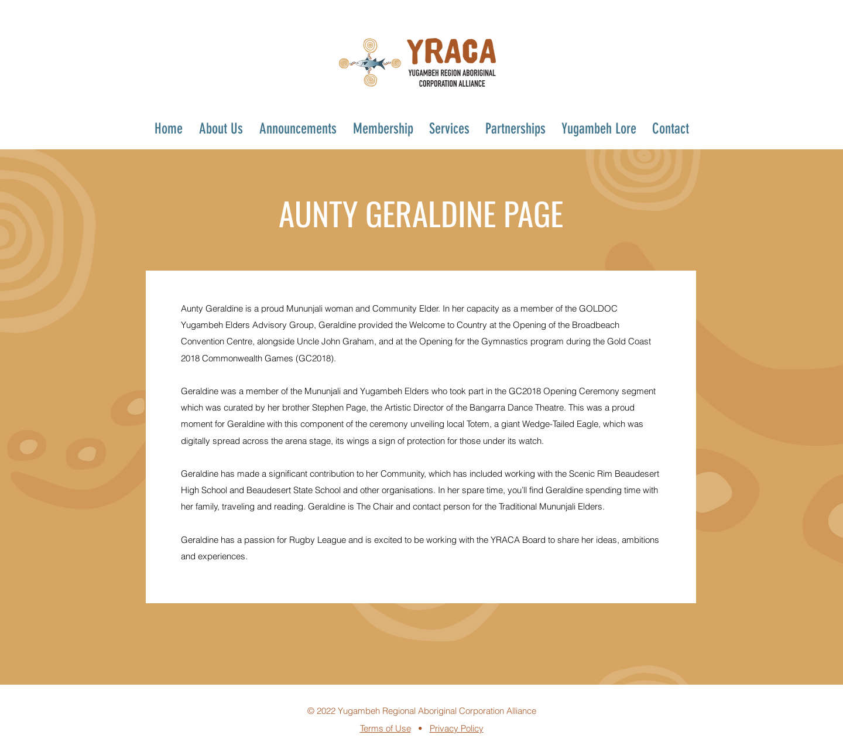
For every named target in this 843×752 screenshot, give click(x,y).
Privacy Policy (457, 728)
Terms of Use (385, 728)
